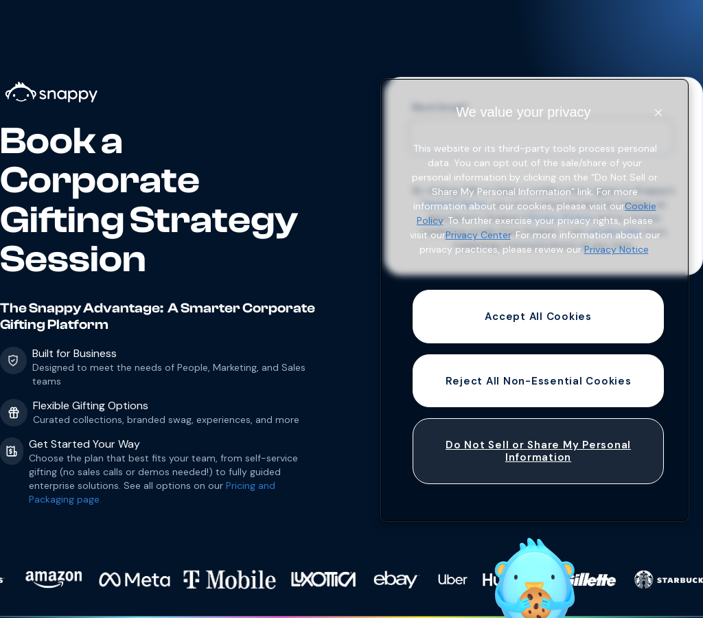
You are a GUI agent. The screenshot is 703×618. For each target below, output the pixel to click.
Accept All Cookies (538, 316)
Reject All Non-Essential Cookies (539, 381)
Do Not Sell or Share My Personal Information (538, 451)
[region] (534, 300)
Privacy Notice (616, 249)
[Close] (658, 112)
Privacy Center (478, 235)
